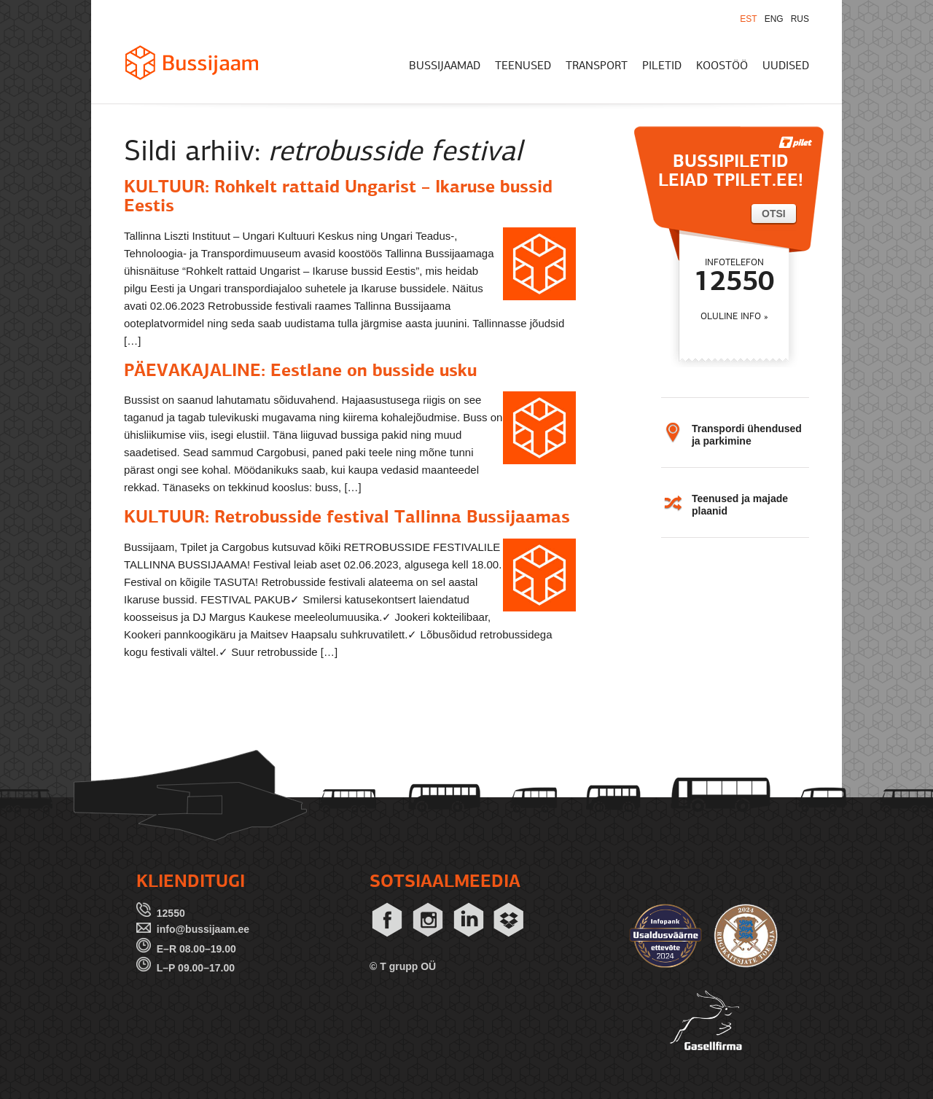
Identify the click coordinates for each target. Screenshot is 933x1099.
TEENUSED (523, 66)
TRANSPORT (597, 66)
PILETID (662, 66)
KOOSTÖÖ (722, 66)
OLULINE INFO (730, 316)
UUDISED (785, 66)
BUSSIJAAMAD (444, 66)
